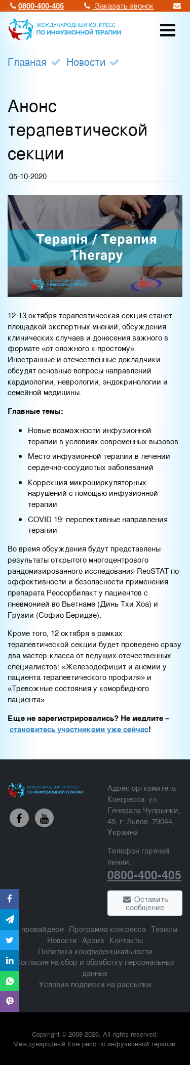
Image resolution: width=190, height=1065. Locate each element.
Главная (27, 61)
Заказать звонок (118, 5)
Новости (85, 61)
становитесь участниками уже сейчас (79, 729)
